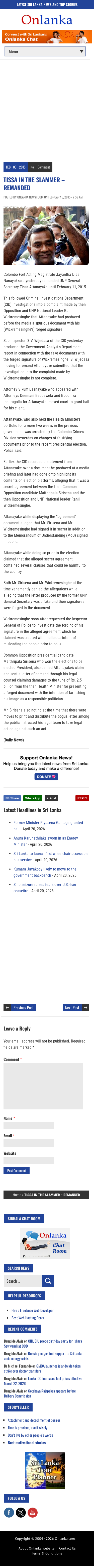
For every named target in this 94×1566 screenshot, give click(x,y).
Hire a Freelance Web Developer (33, 1310)
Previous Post (24, 1008)
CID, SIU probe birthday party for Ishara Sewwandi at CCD (43, 1343)
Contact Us (67, 1548)
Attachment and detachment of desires (34, 1420)
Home (17, 1195)
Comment (44, 167)
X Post (51, 798)
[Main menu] (45, 51)
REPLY (82, 798)
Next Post (72, 1008)
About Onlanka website (36, 1548)
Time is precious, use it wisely (27, 1427)
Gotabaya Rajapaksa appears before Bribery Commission (40, 1393)
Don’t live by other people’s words (30, 1435)
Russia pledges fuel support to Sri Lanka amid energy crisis (43, 1356)
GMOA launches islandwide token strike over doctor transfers (42, 1368)
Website (10, 1153)
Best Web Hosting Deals (28, 1317)
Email (9, 1136)
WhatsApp (32, 798)
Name (9, 1118)
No (32, 167)
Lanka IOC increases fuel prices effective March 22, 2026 (43, 1381)
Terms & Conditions (47, 1553)
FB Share (12, 798)
